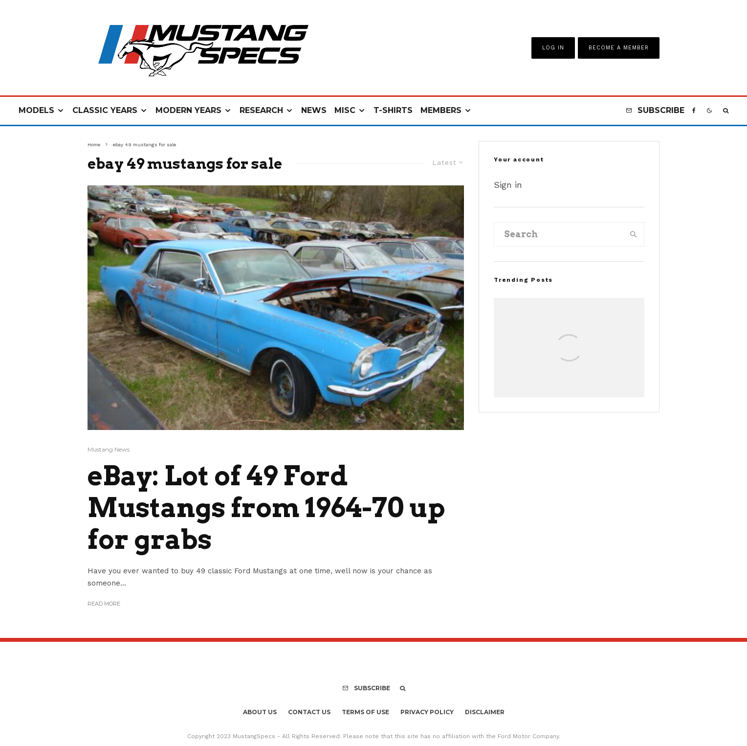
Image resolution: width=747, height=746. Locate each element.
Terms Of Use (365, 712)
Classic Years (104, 110)
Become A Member (619, 48)
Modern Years (188, 110)
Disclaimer (485, 712)
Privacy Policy (427, 712)
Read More (104, 603)
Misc (344, 110)
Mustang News (109, 449)
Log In (553, 48)
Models (36, 110)
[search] (633, 234)
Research (261, 110)
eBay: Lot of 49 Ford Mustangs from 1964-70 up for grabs (266, 507)
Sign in (508, 185)
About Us (260, 712)
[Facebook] (694, 111)
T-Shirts (393, 110)
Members (440, 110)
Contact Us (309, 712)
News (314, 110)
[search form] (558, 234)
